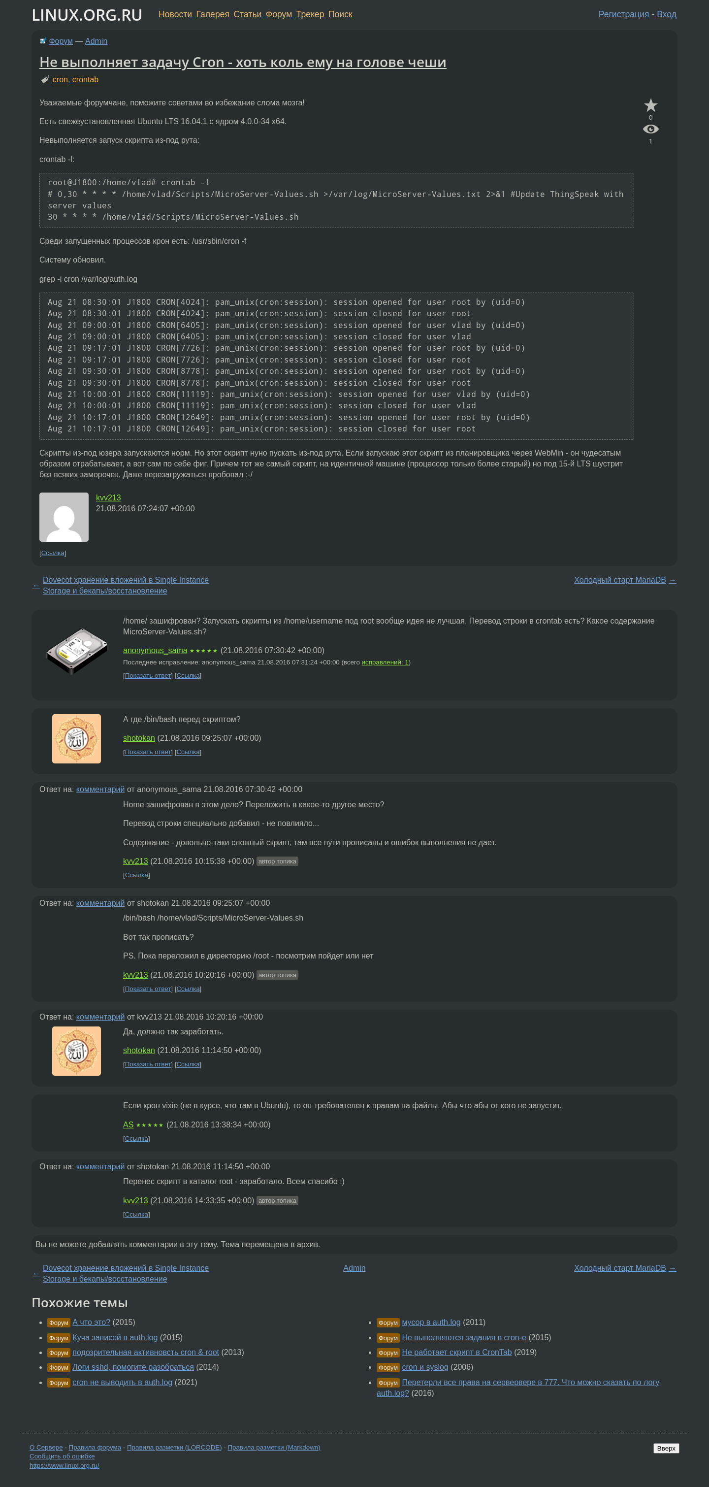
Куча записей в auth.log (115, 1337)
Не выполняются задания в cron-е (464, 1337)
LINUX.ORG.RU (87, 14)
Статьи (247, 14)
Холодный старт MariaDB (620, 580)
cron (60, 79)
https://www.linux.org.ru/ (64, 1465)
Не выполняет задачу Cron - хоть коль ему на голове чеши (243, 61)
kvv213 (108, 498)
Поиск (340, 14)
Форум (279, 14)
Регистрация (624, 14)
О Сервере (46, 1447)
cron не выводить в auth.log (122, 1382)
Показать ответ (148, 675)
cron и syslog (425, 1367)
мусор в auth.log (431, 1322)
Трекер (310, 14)
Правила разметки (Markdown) (273, 1447)
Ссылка (52, 553)
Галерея (212, 14)
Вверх (666, 1448)
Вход (667, 14)
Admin (96, 41)
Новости (175, 14)
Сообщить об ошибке (62, 1456)
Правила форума (95, 1447)
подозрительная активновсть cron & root (145, 1352)
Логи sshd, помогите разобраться (133, 1367)
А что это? (91, 1322)
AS (128, 1125)
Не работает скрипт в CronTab (457, 1352)
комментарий (100, 789)
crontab (85, 79)
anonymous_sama (155, 650)
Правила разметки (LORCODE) (174, 1447)
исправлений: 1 (385, 662)
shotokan (139, 738)
